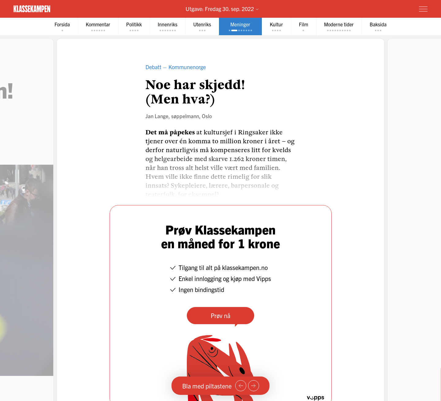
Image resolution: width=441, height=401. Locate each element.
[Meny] (423, 9)
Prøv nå (220, 315)
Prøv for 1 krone (387, 9)
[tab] (62, 26)
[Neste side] (253, 385)
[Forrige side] (240, 385)
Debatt (153, 66)
